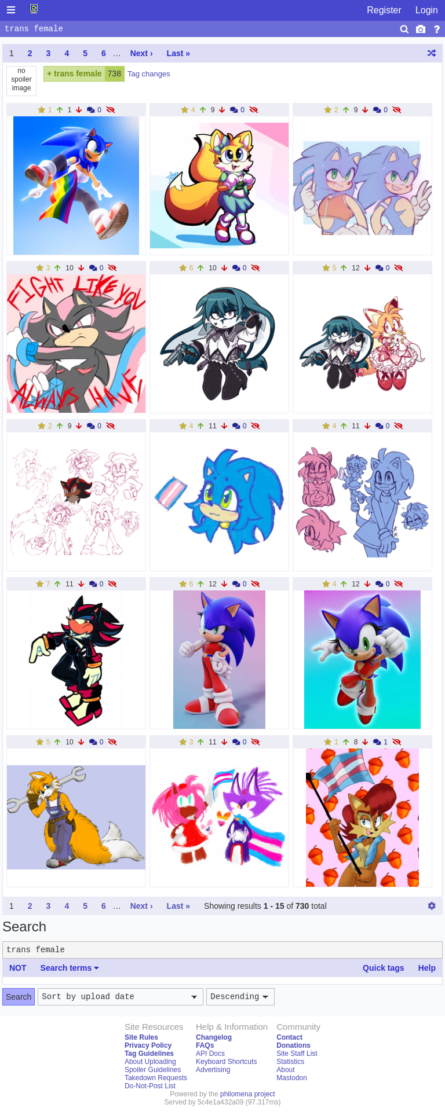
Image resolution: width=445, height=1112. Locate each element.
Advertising (213, 1070)
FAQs (205, 1045)
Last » (178, 53)
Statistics (290, 1062)
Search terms (70, 967)
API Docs (210, 1053)
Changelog (214, 1037)
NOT (18, 967)
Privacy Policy (148, 1045)
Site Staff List (296, 1053)
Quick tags (383, 967)
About (285, 1070)
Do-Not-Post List (150, 1086)
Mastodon (291, 1078)
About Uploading (150, 1062)
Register (384, 10)
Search (18, 996)
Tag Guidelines (149, 1053)
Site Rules (141, 1037)
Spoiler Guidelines (153, 1070)
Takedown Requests (156, 1078)
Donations (293, 1045)
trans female (77, 73)
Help (427, 967)
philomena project (247, 1094)
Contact (289, 1037)
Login (426, 10)
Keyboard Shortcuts (226, 1062)
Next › (141, 53)
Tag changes (148, 73)
